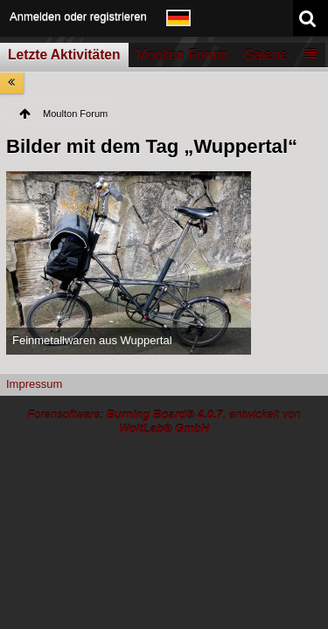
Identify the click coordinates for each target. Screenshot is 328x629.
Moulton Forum (182, 54)
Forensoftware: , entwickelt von (163, 422)
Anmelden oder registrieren (78, 16)
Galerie (265, 54)
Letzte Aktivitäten (64, 54)
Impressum (34, 384)
